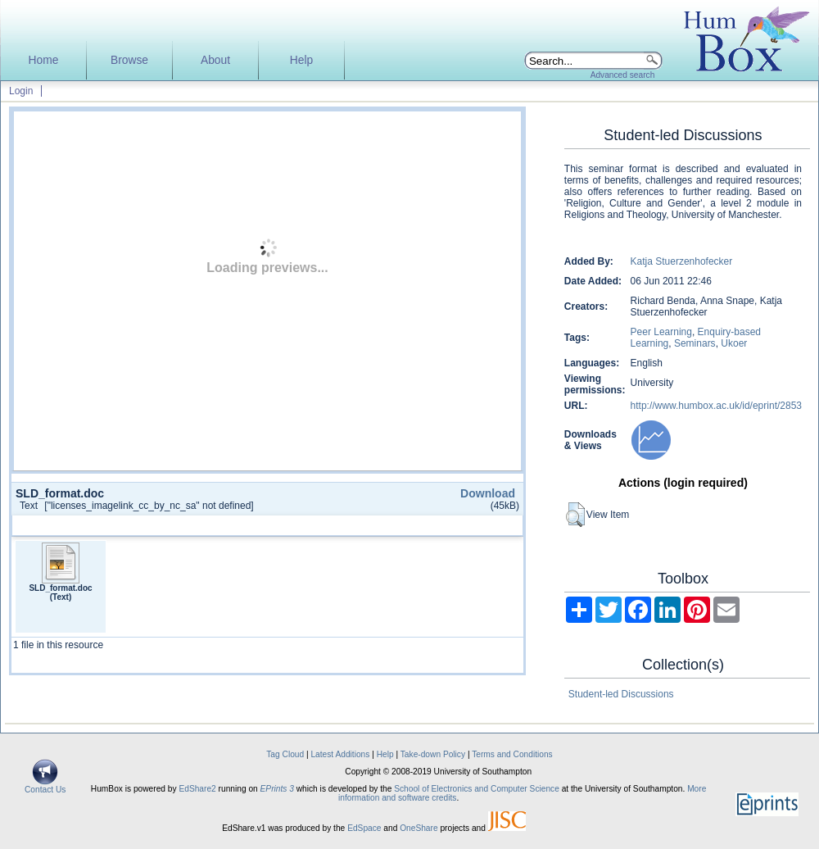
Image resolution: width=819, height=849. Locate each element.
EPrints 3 (277, 788)
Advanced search (622, 74)
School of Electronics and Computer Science (476, 788)
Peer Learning (661, 332)
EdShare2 (197, 788)
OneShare (418, 828)
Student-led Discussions (621, 694)
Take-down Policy (432, 754)
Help (301, 60)
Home (44, 60)
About (215, 60)
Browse (129, 60)
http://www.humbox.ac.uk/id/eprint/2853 (716, 405)
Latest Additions (339, 754)
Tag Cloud (285, 754)
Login (21, 91)
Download (487, 493)
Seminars (695, 343)
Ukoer (734, 343)
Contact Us (45, 786)
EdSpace (364, 828)
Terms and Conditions (512, 754)
